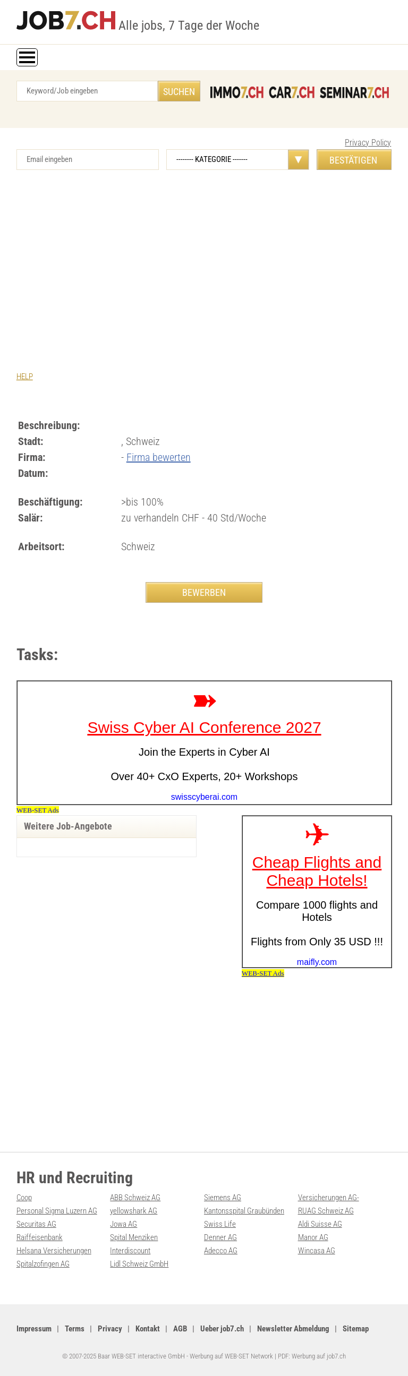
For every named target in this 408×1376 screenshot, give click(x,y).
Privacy (110, 1329)
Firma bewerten (158, 457)
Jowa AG (123, 1224)
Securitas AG (36, 1224)
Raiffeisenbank (39, 1237)
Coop (24, 1197)
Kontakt (147, 1329)
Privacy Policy (368, 143)
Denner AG (220, 1237)
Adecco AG (220, 1250)
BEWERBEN (204, 592)
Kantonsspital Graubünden (244, 1211)
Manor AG (313, 1237)
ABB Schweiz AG (135, 1197)
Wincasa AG (316, 1250)
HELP (24, 376)
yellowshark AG (133, 1211)
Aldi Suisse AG (320, 1224)
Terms (74, 1329)
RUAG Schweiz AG (326, 1211)
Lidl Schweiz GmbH (139, 1264)
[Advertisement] (204, 260)
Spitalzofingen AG (43, 1264)
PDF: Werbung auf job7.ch (312, 1356)
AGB (180, 1329)
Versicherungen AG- (328, 1197)
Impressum (34, 1329)
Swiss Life (220, 1224)
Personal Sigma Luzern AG (56, 1211)
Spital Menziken (134, 1237)
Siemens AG (222, 1197)
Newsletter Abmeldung (293, 1329)
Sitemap (356, 1329)
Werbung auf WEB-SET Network (231, 1356)
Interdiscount (130, 1250)
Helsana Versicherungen (53, 1250)
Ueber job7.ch (222, 1329)
